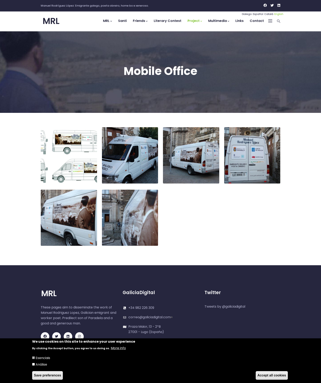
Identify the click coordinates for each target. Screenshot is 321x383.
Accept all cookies (272, 375)
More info (118, 348)
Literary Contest (167, 20)
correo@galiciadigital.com (150, 317)
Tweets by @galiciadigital (225, 306)
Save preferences (47, 375)
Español (258, 14)
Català (268, 14)
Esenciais (43, 358)
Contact (257, 20)
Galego (247, 14)
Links (239, 20)
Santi (122, 20)
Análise (41, 364)
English (278, 14)
